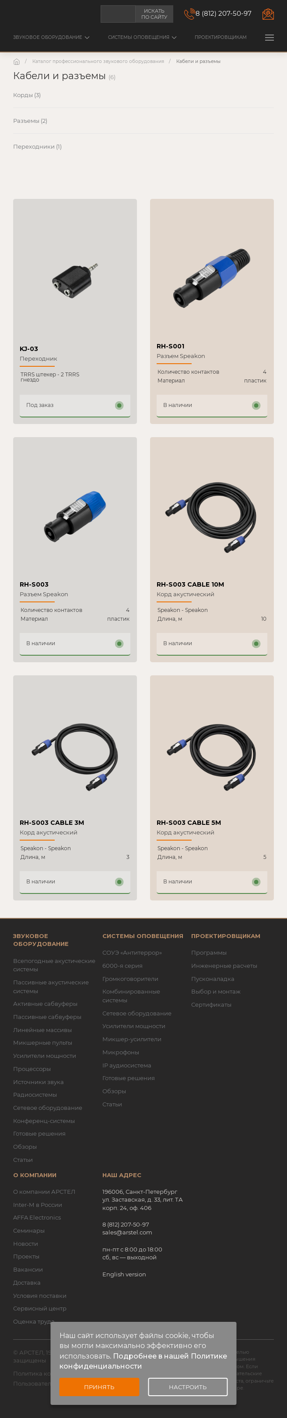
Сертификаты (211, 1004)
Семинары (29, 1230)
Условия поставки (39, 1295)
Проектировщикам (221, 37)
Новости (25, 1243)
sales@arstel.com (127, 1232)
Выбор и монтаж (216, 991)
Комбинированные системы (131, 996)
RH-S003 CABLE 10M (190, 584)
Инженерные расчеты (224, 965)
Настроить (187, 1386)
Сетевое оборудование (47, 1107)
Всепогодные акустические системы (54, 965)
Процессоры (32, 1068)
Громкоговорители (130, 978)
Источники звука (38, 1081)
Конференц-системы (44, 1120)
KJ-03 (29, 349)
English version (124, 1274)
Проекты (26, 1256)
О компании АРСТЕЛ (44, 1191)
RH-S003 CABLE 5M (189, 823)
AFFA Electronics (37, 1217)
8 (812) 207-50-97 (224, 13)
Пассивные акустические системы (51, 986)
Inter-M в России (37, 1204)
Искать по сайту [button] (154, 14)
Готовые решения (39, 1133)
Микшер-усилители (131, 1039)
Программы (209, 952)
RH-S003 (34, 584)
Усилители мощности (44, 1055)
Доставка (27, 1282)
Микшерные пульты (42, 1042)
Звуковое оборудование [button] (51, 37)
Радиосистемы (35, 1094)
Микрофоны (120, 1052)
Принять (99, 1386)
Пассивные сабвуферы (47, 1016)
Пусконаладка (212, 978)
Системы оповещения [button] (142, 37)
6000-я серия (122, 965)
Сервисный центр (39, 1308)
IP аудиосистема (126, 1065)
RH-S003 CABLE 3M (52, 823)
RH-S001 (170, 346)
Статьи (23, 1159)
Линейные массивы (42, 1029)
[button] (269, 37)
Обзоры (25, 1146)
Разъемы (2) (30, 120)
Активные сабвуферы (45, 1003)
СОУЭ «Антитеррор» (132, 952)
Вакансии (28, 1269)
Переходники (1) (37, 146)
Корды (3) (27, 94)
